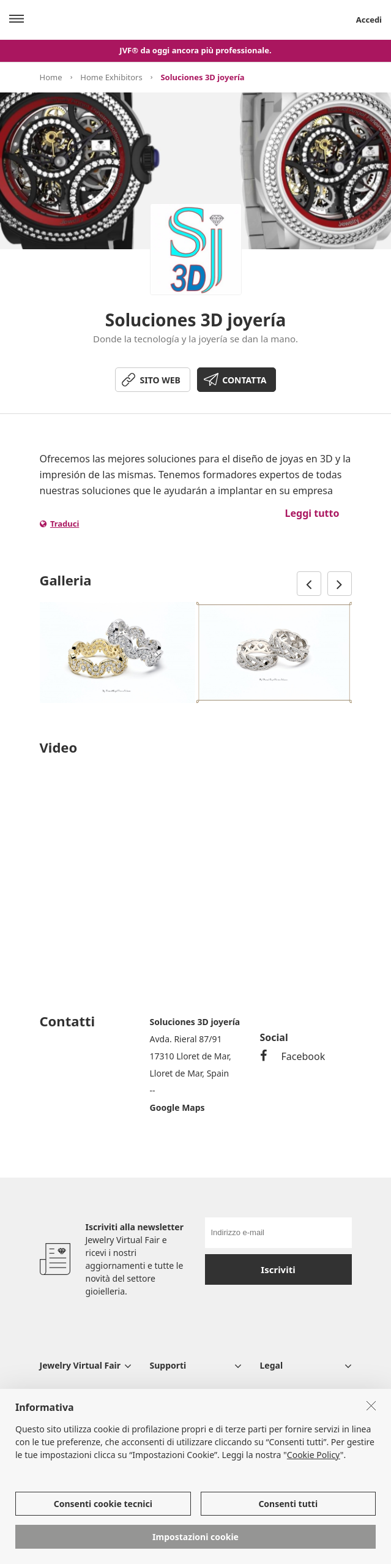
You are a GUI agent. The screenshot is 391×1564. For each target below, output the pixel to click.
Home (51, 77)
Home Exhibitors (111, 77)
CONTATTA (244, 380)
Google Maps (177, 1107)
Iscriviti (278, 1269)
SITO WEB (160, 380)
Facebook (293, 1056)
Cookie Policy (313, 1455)
